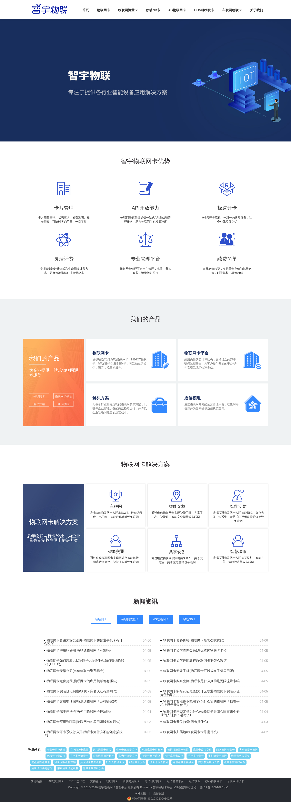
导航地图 (158, 793)
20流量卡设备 (137, 762)
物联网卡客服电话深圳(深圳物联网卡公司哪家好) (82, 701)
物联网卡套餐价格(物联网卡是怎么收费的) (193, 640)
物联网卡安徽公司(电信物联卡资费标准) (75, 671)
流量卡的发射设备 (93, 768)
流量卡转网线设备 (234, 762)
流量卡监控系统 (151, 755)
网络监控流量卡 (225, 749)
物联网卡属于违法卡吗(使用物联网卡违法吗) (79, 711)
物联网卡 (103, 10)
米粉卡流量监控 (56, 755)
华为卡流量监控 (128, 755)
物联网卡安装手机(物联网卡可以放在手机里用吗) (198, 671)
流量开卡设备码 (159, 762)
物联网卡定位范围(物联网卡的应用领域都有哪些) (82, 681)
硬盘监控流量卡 (40, 762)
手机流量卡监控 (217, 755)
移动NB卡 (153, 10)
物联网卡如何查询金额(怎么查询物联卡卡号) (195, 650)
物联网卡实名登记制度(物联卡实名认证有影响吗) (82, 691)
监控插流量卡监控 (178, 749)
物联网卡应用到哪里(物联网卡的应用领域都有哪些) (84, 722)
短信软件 (194, 781)
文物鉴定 (95, 781)
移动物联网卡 (213, 781)
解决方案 (39, 404)
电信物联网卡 (153, 781)
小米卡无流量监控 (126, 749)
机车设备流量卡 (115, 762)
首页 (85, 10)
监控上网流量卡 (79, 755)
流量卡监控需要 (240, 755)
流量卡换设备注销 (65, 762)
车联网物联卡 (232, 10)
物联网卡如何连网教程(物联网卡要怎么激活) (195, 660)
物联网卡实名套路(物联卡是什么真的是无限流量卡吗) (202, 681)
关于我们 (256, 10)
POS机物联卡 (204, 10)
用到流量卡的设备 (67, 768)
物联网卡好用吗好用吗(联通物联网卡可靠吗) (79, 650)
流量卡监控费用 (202, 749)
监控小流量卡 (196, 755)
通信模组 (63, 404)
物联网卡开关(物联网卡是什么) (185, 722)
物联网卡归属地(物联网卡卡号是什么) (190, 732)
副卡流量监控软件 (103, 755)
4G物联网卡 (177, 10)
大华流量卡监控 (248, 749)
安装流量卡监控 (174, 755)
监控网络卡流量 (79, 749)
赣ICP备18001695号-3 (214, 787)
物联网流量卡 (128, 10)
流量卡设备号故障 (42, 768)
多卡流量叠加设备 (90, 762)
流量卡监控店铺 (56, 749)
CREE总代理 (77, 781)
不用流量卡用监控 (152, 749)
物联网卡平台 (63, 396)
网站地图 (140, 793)
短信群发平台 (175, 781)
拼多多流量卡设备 (209, 762)
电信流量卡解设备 (183, 762)
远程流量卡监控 (102, 749)
